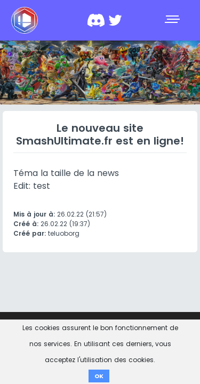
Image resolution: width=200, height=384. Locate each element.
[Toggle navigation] (173, 20)
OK (98, 376)
